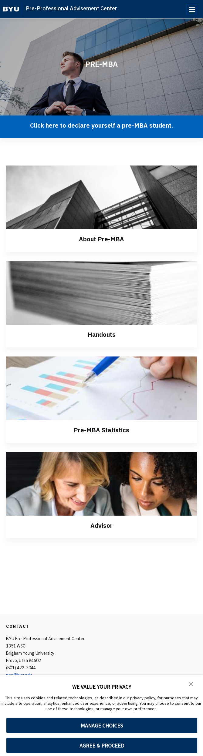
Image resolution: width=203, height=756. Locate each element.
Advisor (101, 525)
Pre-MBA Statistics (101, 430)
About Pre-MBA (101, 239)
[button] (191, 684)
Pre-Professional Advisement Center (71, 8)
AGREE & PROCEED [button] (102, 745)
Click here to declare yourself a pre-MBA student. (101, 125)
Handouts (102, 334)
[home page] (11, 9)
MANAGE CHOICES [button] (102, 725)
